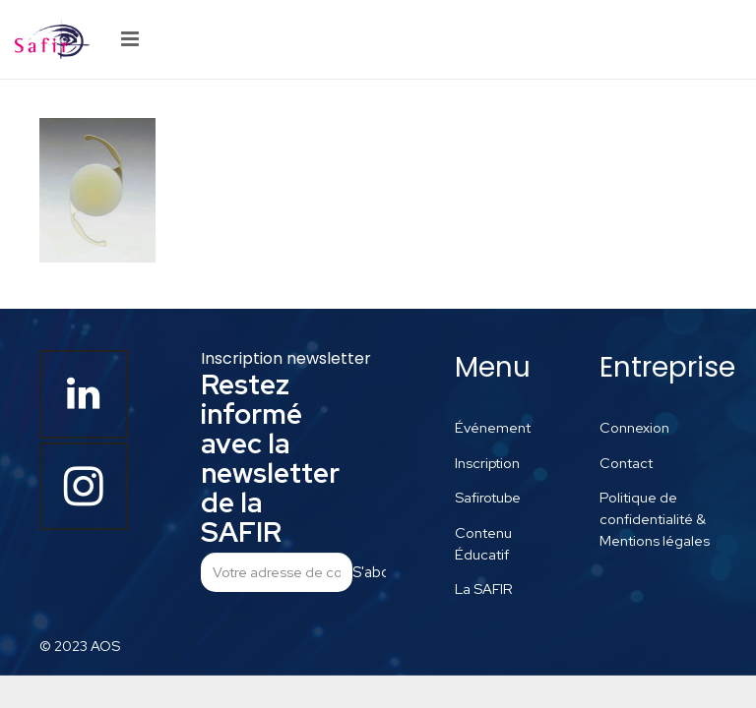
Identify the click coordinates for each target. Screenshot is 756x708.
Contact (626, 462)
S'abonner (369, 572)
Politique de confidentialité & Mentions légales (654, 518)
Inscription (487, 462)
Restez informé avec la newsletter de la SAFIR (270, 458)
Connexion (634, 427)
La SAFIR (484, 588)
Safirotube (488, 497)
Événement (493, 427)
